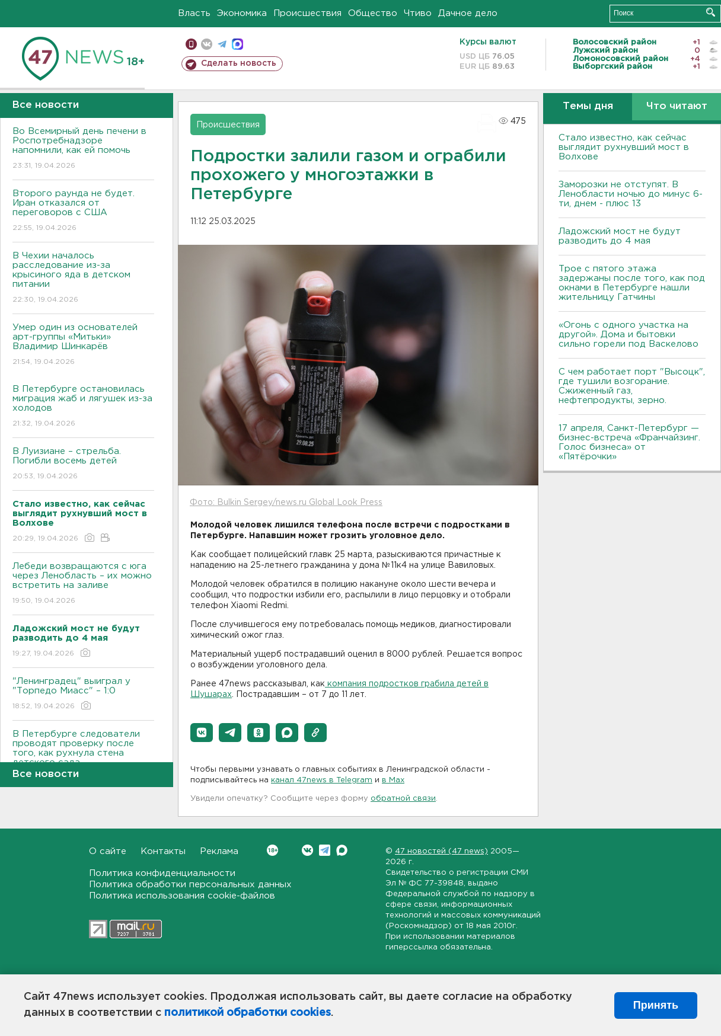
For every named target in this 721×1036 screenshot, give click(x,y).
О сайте (107, 851)
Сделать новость (238, 63)
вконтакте (206, 44)
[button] (201, 732)
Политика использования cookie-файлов (182, 896)
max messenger (237, 44)
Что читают (676, 106)
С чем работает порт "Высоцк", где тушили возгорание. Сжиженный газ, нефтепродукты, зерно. (632, 386)
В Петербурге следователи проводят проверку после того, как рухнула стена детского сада (83, 756)
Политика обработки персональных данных (190, 884)
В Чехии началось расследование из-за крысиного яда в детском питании (83, 278)
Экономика (242, 13)
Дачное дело (467, 13)
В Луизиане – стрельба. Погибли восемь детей (83, 464)
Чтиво (418, 13)
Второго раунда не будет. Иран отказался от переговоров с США (83, 211)
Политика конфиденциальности (162, 873)
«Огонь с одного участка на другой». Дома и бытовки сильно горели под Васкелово (628, 334)
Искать (710, 12)
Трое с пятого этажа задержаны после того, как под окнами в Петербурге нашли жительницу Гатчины (632, 283)
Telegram (324, 850)
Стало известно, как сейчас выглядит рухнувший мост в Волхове (624, 147)
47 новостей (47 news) (441, 851)
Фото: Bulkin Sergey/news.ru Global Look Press (286, 502)
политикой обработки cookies (247, 1013)
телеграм (222, 44)
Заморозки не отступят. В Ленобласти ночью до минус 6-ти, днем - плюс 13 (631, 194)
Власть (194, 13)
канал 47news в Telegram (321, 780)
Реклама (219, 851)
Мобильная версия (191, 44)
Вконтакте (272, 850)
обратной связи (403, 798)
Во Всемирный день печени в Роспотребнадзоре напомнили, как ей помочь (83, 149)
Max (341, 850)
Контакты (163, 851)
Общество (372, 13)
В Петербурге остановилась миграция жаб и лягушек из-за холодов (83, 407)
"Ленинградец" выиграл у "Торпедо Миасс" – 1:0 (83, 694)
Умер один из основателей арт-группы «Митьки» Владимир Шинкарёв (83, 345)
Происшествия (307, 13)
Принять (655, 1005)
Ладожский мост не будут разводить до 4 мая (620, 236)
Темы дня (588, 106)
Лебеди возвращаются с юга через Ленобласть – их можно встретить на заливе (83, 584)
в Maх (393, 780)
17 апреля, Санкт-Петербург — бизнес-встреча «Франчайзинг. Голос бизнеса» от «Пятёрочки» (629, 442)
